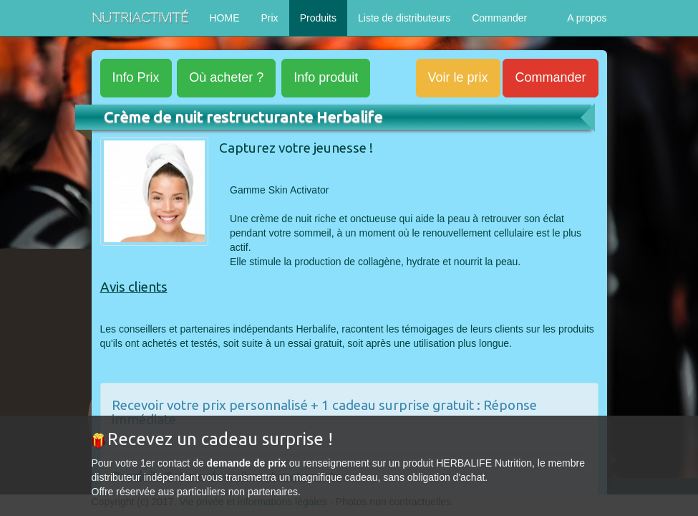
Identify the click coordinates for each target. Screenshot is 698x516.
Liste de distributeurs (404, 18)
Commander (499, 18)
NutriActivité (140, 17)
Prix (269, 18)
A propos (586, 18)
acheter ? (226, 77)
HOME (225, 18)
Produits (318, 18)
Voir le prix (458, 77)
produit (326, 77)
